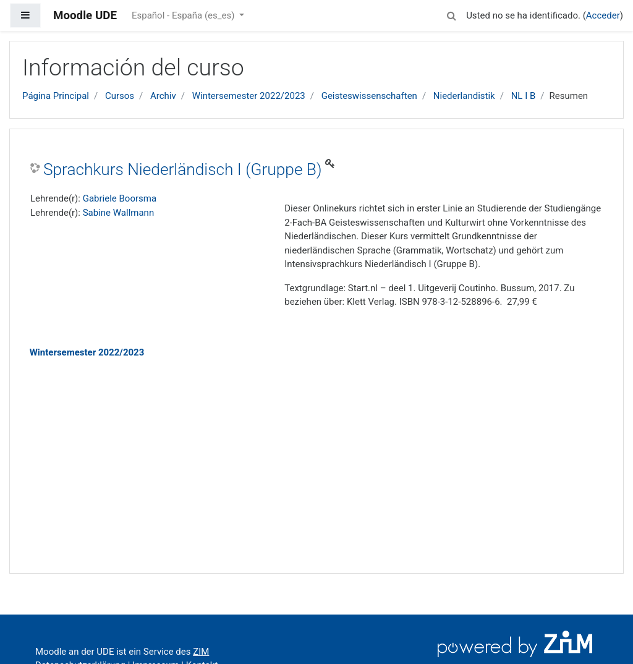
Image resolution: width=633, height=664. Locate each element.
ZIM (201, 651)
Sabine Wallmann (119, 212)
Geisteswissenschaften (369, 95)
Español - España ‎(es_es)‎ (184, 15)
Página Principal (55, 95)
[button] (451, 13)
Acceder (603, 15)
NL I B (523, 95)
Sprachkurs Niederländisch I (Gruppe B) (182, 169)
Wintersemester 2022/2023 (248, 95)
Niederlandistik (464, 95)
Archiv (163, 95)
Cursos (119, 95)
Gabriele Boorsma (119, 198)
